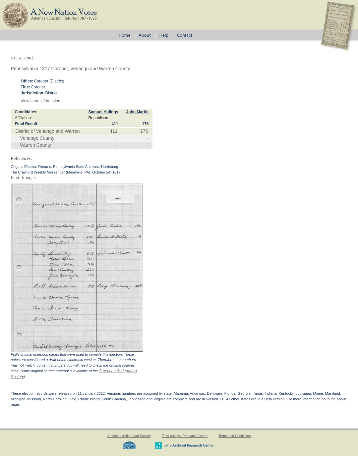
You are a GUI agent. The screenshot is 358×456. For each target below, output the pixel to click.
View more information (40, 101)
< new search (22, 58)
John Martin (137, 112)
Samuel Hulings (103, 112)
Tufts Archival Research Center (185, 436)
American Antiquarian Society (129, 436)
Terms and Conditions (234, 436)
